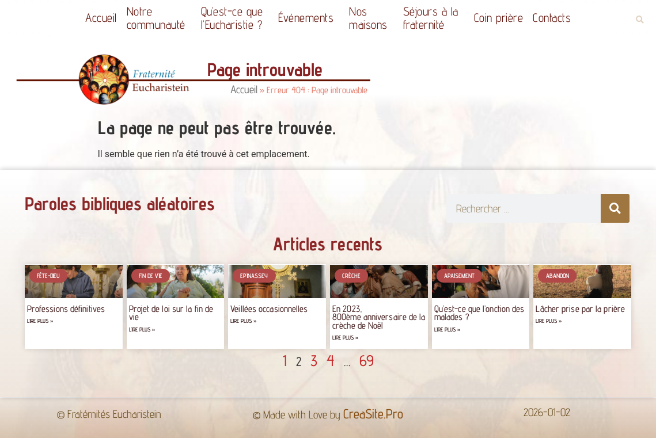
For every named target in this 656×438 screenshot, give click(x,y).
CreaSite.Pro (373, 413)
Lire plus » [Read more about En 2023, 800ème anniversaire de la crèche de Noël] (345, 337)
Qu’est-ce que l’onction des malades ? (479, 312)
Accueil (101, 17)
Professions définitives (66, 308)
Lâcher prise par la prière (580, 308)
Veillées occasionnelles (269, 308)
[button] (639, 20)
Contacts (552, 17)
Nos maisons (371, 18)
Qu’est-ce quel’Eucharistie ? (235, 18)
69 (366, 360)
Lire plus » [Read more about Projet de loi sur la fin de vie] (142, 329)
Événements (308, 17)
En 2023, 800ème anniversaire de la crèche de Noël (379, 317)
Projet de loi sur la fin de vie (171, 312)
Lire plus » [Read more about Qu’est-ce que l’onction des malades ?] (447, 329)
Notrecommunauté (159, 18)
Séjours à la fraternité (433, 18)
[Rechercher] (615, 208)
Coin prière (499, 17)
